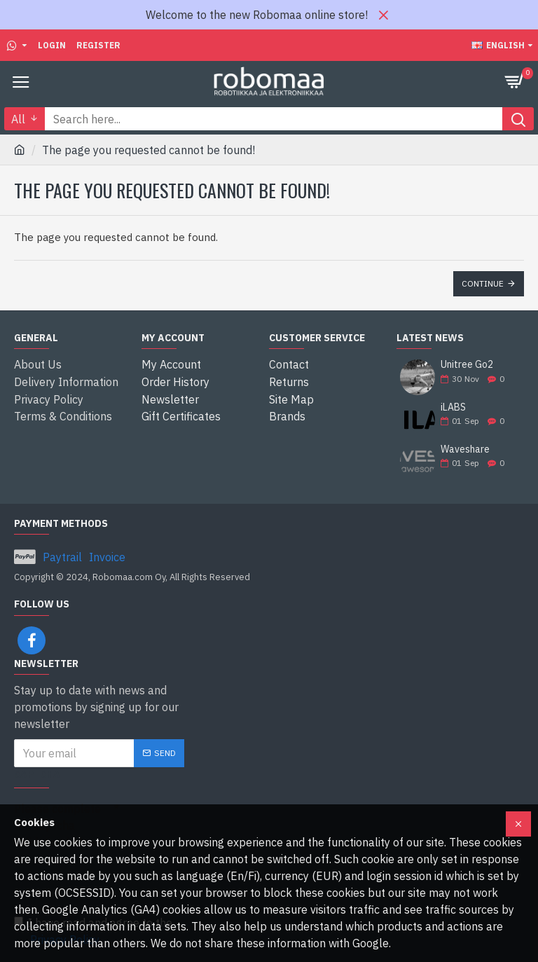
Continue (483, 283)
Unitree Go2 (467, 364)
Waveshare (465, 449)
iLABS (453, 407)
